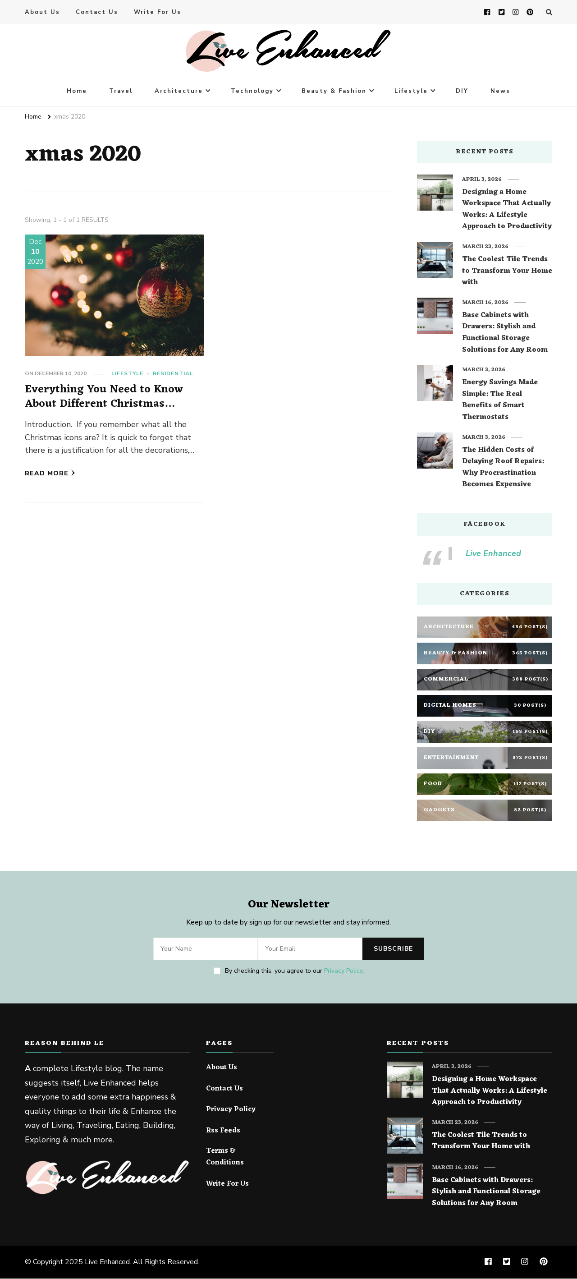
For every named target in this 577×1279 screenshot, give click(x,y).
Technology (252, 91)
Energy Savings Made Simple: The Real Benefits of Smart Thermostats (500, 400)
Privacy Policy (343, 971)
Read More (50, 473)
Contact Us (97, 13)
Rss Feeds (223, 1131)
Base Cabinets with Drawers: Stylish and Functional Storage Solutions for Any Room (505, 333)
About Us (42, 13)
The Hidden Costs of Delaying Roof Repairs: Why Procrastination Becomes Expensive (503, 468)
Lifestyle (411, 91)
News (500, 91)
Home (77, 91)
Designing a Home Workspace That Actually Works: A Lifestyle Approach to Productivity (507, 210)
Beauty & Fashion (334, 91)
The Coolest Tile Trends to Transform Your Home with (507, 271)
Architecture (179, 91)
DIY (462, 91)
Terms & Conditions (225, 1157)
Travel (121, 91)
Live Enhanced (493, 553)
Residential (173, 373)
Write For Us (157, 13)
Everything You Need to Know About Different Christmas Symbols (104, 404)
